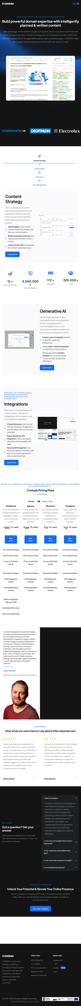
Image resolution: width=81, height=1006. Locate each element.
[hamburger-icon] (78, 4)
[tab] (31, 514)
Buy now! (11, 553)
